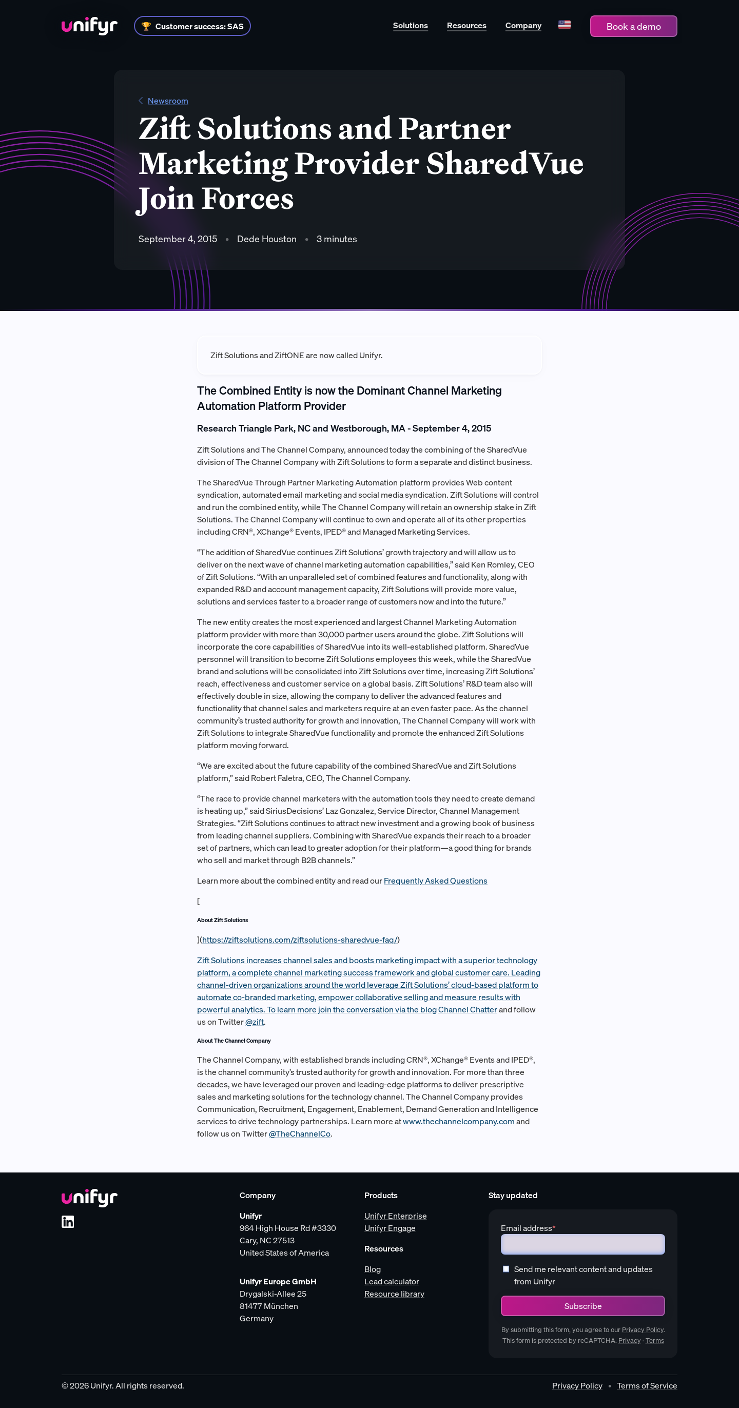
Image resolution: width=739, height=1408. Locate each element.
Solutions (410, 25)
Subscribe (583, 1306)
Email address (528, 1228)
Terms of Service (647, 1385)
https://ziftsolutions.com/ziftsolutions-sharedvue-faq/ (299, 939)
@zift (254, 1021)
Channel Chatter (467, 1009)
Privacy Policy (643, 1329)
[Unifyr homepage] (90, 1198)
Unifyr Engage (390, 1228)
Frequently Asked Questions (436, 880)
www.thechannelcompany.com (459, 1121)
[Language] (564, 26)
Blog (372, 1269)
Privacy (629, 1340)
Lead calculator (391, 1281)
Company (523, 25)
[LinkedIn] (68, 1222)
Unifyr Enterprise (395, 1215)
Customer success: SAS (199, 26)
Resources (467, 25)
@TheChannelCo (299, 1133)
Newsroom (163, 100)
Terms (655, 1340)
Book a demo (634, 26)
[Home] (90, 26)
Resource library (394, 1293)
